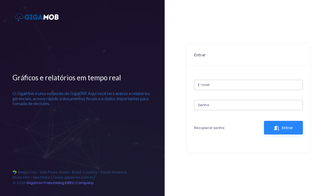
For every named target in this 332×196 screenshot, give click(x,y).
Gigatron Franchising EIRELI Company (60, 182)
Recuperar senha (209, 127)
